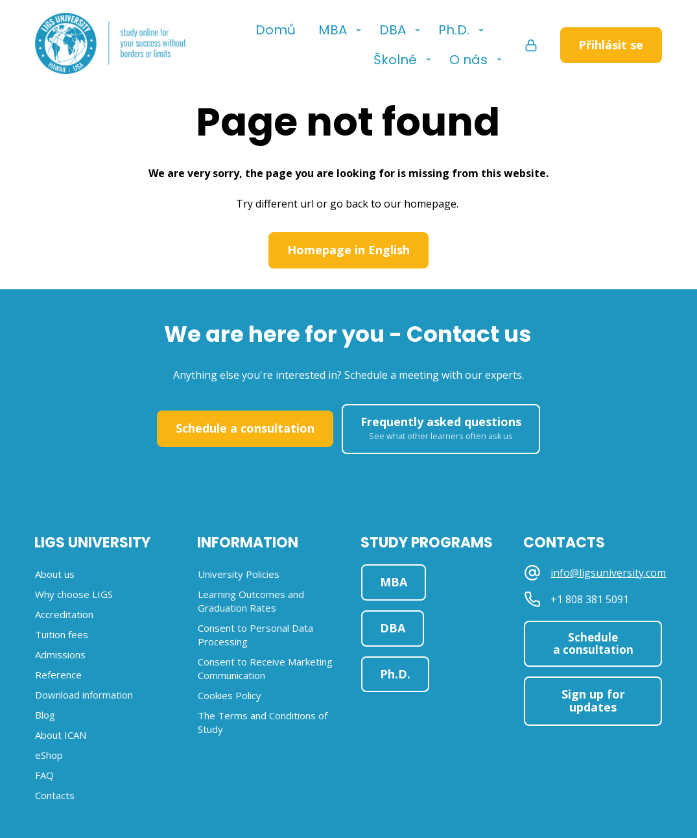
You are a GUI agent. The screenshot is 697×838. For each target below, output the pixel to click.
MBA (332, 30)
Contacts (55, 795)
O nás (468, 60)
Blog (45, 714)
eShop (49, 754)
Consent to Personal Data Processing (255, 634)
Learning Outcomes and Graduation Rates (251, 601)
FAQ (44, 775)
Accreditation (64, 614)
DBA (392, 30)
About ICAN (60, 734)
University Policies (238, 574)
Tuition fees (61, 634)
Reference (58, 674)
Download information (84, 694)
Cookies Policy (229, 695)
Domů (275, 30)
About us (55, 574)
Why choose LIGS (74, 594)
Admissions (60, 654)
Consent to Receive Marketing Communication (265, 668)
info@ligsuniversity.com (608, 573)
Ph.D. (453, 30)
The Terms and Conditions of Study (262, 722)
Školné (395, 60)
